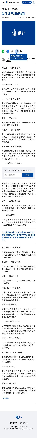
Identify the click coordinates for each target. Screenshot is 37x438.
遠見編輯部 (5, 17)
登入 (12, 58)
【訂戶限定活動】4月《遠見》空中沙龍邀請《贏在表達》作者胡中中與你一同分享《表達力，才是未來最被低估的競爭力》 (18, 236)
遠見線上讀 (6, 9)
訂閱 (27, 175)
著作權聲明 (13, 423)
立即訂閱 (27, 2)
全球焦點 (15, 9)
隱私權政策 (24, 423)
